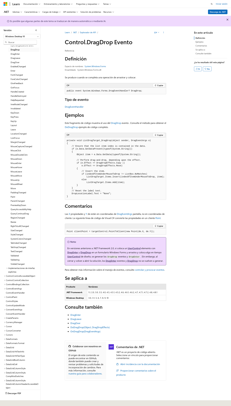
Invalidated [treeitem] (15, 108)
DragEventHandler (74, 106)
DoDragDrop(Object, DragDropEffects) (90, 327)
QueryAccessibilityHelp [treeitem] (21, 209)
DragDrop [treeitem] (15, 49)
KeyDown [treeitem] (15, 112)
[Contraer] (36, 30)
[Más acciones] (163, 32)
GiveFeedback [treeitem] (17, 83)
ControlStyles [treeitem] (12, 301)
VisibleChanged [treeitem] (17, 264)
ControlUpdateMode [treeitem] (15, 305)
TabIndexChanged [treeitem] (19, 242)
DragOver (75, 323)
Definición (200, 38)
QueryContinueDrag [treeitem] (20, 213)
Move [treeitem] (13, 188)
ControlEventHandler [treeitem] (15, 292)
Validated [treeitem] (15, 255)
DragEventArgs (124, 213)
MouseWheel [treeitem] (16, 184)
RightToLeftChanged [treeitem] (20, 226)
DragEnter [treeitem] (15, 53)
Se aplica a (200, 49)
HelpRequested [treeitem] (17, 100)
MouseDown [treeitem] (16, 158)
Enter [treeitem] (13, 70)
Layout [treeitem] (14, 125)
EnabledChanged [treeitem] (18, 66)
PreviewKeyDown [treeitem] (18, 205)
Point (158, 218)
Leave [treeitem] (13, 129)
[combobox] (22, 36)
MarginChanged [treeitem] (18, 142)
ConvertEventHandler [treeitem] (15, 313)
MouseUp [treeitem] (15, 180)
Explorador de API (88, 32)
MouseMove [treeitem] (16, 175)
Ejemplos (199, 41)
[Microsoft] (5, 4)
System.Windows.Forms (95, 66)
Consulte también (203, 53)
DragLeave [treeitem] (15, 58)
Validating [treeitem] (15, 259)
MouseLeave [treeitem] (16, 171)
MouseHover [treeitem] (16, 167)
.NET (75, 32)
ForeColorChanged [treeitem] (19, 79)
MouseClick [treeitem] (16, 150)
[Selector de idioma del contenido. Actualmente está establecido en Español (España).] (14, 401)
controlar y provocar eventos (149, 269)
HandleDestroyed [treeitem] (18, 95)
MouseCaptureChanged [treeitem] (21, 146)
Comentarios (201, 45)
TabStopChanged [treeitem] (18, 247)
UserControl (134, 248)
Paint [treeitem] (13, 196)
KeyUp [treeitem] (13, 121)
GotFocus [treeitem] (15, 87)
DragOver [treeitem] (15, 62)
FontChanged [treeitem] (17, 74)
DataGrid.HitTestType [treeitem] (15, 355)
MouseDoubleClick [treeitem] (19, 154)
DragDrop (116, 122)
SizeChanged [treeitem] (16, 230)
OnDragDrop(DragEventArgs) (85, 331)
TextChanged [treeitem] (16, 251)
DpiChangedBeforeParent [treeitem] (22, 45)
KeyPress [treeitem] (15, 116)
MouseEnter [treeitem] (16, 163)
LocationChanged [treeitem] (19, 133)
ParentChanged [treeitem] (18, 200)
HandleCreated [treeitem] (17, 91)
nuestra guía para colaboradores (85, 373)
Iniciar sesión (221, 3)
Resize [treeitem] (13, 222)
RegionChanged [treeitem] (18, 217)
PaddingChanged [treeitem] (18, 192)
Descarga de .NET (218, 11)
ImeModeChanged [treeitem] (19, 104)
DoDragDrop (71, 127)
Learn (67, 32)
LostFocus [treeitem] (15, 138)
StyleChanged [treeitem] (17, 234)
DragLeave (75, 318)
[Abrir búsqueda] (212, 4)
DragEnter (72, 252)
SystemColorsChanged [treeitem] (21, 238)
